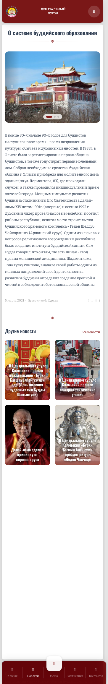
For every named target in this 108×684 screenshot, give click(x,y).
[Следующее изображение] (93, 87)
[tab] (49, 117)
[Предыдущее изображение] (12, 87)
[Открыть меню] (54, 672)
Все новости (90, 332)
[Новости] (32, 672)
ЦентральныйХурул (53, 11)
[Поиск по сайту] (94, 11)
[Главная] (12, 672)
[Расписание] (75, 672)
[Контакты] (96, 672)
